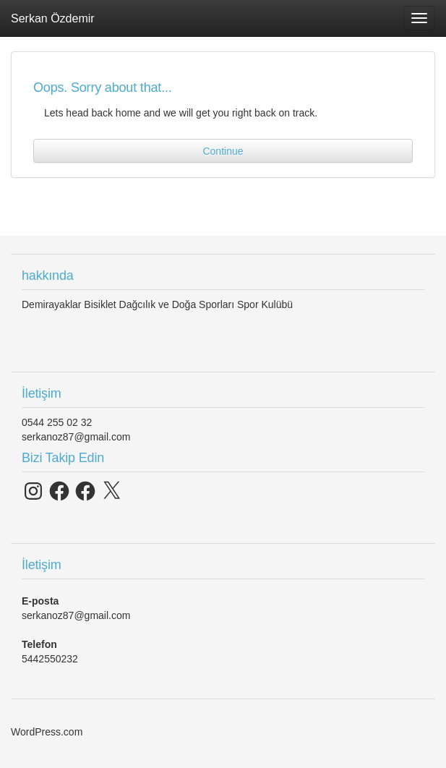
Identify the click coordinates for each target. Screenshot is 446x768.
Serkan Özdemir (53, 18)
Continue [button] (222, 151)
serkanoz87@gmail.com (76, 437)
